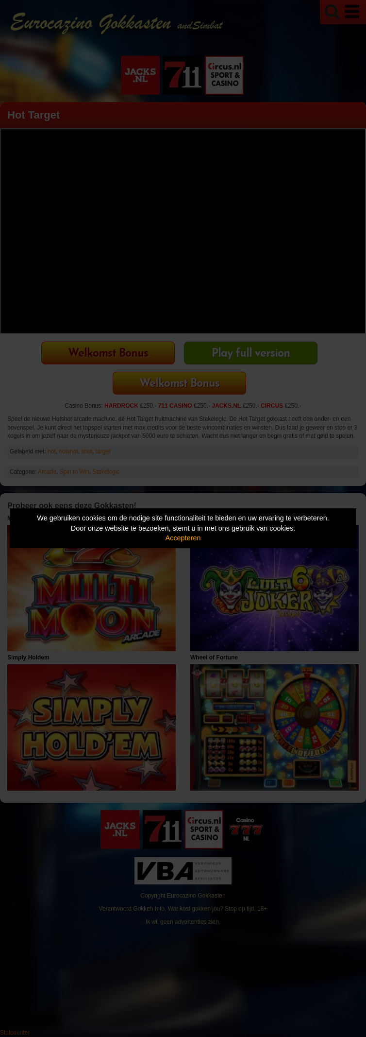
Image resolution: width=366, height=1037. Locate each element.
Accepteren (183, 538)
